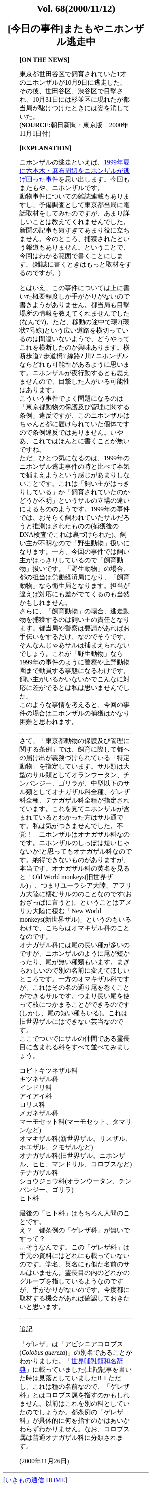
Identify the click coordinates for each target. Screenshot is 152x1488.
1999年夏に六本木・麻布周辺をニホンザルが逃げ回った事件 (74, 171)
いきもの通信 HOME (35, 1480)
